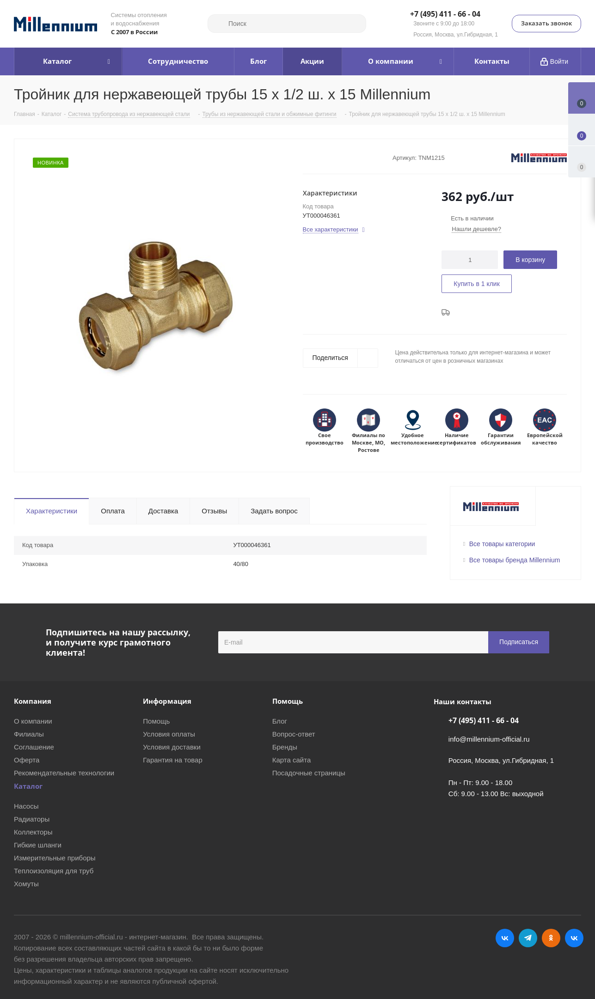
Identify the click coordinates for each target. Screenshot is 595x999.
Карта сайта (291, 760)
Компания (32, 701)
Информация (167, 701)
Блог (279, 721)
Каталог (28, 786)
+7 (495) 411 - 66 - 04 (445, 14)
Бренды (284, 747)
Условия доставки (171, 747)
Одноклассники (551, 938)
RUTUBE (574, 938)
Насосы (26, 806)
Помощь (156, 721)
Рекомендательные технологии (64, 773)
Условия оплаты (169, 734)
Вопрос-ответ (293, 734)
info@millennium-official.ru (489, 739)
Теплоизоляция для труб (53, 871)
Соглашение (34, 747)
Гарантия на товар (172, 760)
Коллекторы (33, 832)
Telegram (528, 938)
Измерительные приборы (55, 858)
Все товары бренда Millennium (514, 560)
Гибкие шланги (37, 845)
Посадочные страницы (308, 773)
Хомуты (26, 884)
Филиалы (29, 734)
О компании (33, 721)
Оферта (26, 760)
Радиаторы (31, 819)
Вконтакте (505, 938)
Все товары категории (502, 544)
